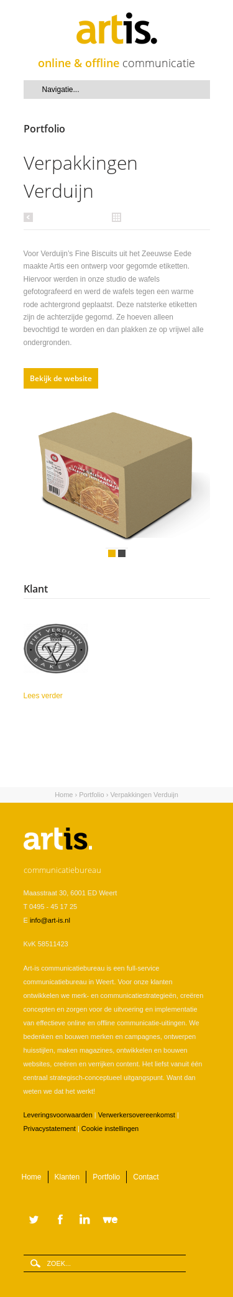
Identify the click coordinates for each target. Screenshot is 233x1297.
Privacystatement (50, 1128)
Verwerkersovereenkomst (136, 1115)
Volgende (191, 478)
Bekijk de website (61, 378)
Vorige (30, 217)
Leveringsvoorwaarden (58, 1115)
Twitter (34, 1220)
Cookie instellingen (110, 1128)
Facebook (58, 1220)
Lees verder (65, 695)
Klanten (67, 1177)
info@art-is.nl (50, 920)
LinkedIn (85, 1220)
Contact (145, 1177)
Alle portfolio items (116, 216)
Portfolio (91, 794)
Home (64, 794)
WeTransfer (113, 1220)
